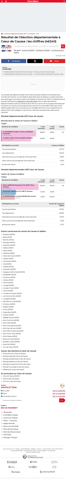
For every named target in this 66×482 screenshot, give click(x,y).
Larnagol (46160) (8, 285)
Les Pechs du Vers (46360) (12, 296)
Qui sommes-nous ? (8, 449)
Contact (39, 449)
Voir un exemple (59, 391)
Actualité (5, 391)
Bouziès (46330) (8, 240)
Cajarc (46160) (7, 250)
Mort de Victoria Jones (11, 432)
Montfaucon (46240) (43, 50)
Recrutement (59, 449)
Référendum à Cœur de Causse (13, 369)
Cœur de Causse (39, 74)
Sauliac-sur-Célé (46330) (11, 339)
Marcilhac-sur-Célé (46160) (12, 301)
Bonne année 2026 (10, 426)
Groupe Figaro (52, 450)
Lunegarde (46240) (9, 299)
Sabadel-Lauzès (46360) (11, 317)
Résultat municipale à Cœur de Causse (16, 367)
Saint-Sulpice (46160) (10, 336)
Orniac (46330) (8, 309)
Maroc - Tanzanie (10, 421)
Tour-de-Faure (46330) (10, 347)
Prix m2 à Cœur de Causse (12, 381)
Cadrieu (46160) (8, 248)
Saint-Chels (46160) (9, 323)
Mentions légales (41, 450)
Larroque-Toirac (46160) (11, 288)
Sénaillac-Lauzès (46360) (11, 342)
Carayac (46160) (8, 258)
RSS (53, 449)
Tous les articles (46, 449)
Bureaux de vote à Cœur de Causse (45, 72)
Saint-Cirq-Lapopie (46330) (12, 326)
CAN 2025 (7, 435)
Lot (38, 34)
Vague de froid (9, 423)
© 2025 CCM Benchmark (33, 452)
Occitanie (31, 34)
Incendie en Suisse (10, 415)
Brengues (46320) (9, 242)
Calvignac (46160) (9, 253)
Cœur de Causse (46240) (11, 376)
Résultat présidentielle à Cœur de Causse (17, 359)
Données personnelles (17, 450)
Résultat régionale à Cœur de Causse (15, 356)
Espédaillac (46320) (9, 275)
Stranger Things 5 (10, 437)
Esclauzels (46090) (9, 269)
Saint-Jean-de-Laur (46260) (12, 328)
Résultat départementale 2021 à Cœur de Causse (18, 72)
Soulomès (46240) (28, 50)
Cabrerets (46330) (9, 245)
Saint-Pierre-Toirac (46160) (12, 334)
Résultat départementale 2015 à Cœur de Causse (18, 74)
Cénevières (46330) (9, 261)
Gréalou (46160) (8, 280)
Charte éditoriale (25, 449)
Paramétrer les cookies (30, 450)
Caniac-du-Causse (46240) (11, 256)
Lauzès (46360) (8, 291)
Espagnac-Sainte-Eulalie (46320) (14, 272)
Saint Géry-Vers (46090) (11, 320)
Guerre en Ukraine (10, 418)
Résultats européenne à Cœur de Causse (17, 364)
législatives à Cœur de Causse (27, 101)
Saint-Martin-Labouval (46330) (13, 331)
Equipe (17, 449)
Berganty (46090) (9, 234)
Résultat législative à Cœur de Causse (15, 361)
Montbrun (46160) (9, 304)
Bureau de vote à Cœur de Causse (14, 353)
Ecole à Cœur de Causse (11, 379)
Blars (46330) (7, 237)
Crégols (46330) (8, 267)
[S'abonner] (33, 400)
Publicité (33, 449)
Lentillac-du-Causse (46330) (12, 293)
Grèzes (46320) (8, 283)
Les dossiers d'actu (9, 396)
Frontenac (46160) (9, 277)
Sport (4, 393)
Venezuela (7, 412)
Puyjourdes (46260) (9, 312)
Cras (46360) (7, 264)
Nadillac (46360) (8, 307)
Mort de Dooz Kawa (10, 429)
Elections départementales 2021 (16, 34)
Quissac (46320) (8, 315)
